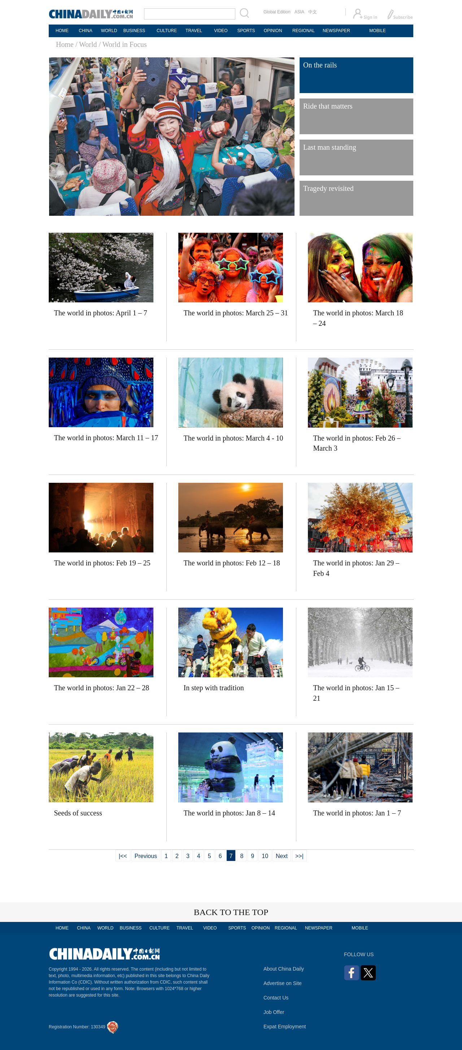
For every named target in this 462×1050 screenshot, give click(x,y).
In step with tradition (214, 688)
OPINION (273, 30)
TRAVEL (194, 30)
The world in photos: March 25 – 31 (236, 313)
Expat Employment (284, 1026)
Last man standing (329, 147)
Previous (146, 856)
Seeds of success (78, 813)
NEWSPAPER (336, 30)
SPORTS (246, 30)
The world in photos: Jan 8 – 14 (229, 813)
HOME (62, 30)
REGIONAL (303, 30)
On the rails (320, 65)
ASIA (299, 11)
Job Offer (273, 1012)
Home (65, 44)
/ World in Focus (123, 44)
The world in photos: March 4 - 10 (233, 438)
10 (265, 856)
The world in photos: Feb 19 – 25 (102, 563)
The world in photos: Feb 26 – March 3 (357, 443)
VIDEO (220, 30)
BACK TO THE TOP (231, 912)
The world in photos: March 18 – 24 (358, 318)
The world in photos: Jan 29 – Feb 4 (356, 568)
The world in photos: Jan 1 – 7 (357, 813)
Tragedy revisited (328, 188)
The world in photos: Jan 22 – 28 (101, 688)
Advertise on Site (282, 983)
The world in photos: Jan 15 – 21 (356, 693)
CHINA (85, 30)
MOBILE (377, 30)
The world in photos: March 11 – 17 (106, 438)
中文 (312, 11)
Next (282, 856)
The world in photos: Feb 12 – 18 (232, 563)
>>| (299, 856)
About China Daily (283, 969)
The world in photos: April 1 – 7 (100, 313)
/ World (86, 44)
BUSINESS (134, 30)
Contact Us (275, 998)
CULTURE (167, 30)
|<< (123, 856)
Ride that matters (328, 106)
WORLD (109, 30)
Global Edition (277, 11)
